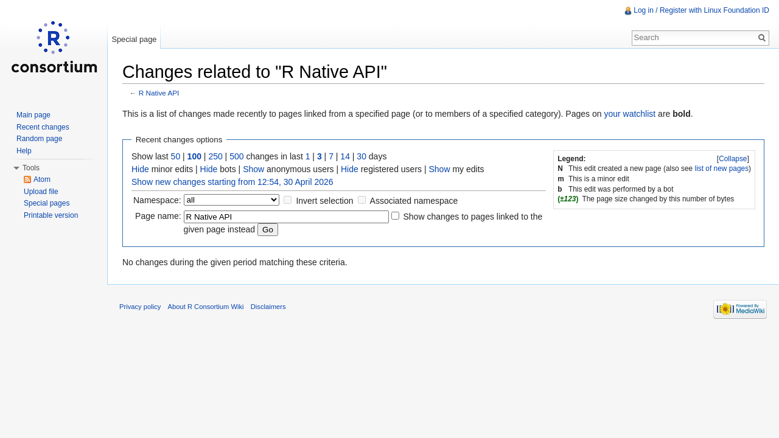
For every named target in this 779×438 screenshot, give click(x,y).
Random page (39, 138)
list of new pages (722, 168)
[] (733, 159)
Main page (33, 115)
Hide (140, 169)
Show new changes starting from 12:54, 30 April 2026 (232, 182)
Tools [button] (31, 168)
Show (253, 169)
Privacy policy (140, 306)
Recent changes (42, 127)
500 (236, 156)
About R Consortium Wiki (206, 306)
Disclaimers (268, 306)
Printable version (51, 215)
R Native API (159, 93)
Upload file (41, 191)
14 (345, 156)
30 (361, 156)
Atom (42, 179)
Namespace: (157, 200)
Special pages (46, 203)
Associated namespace (414, 201)
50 (176, 156)
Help (24, 151)
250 (215, 156)
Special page (133, 39)
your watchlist (629, 114)
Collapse (733, 159)
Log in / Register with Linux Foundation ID (701, 10)
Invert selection (324, 201)
